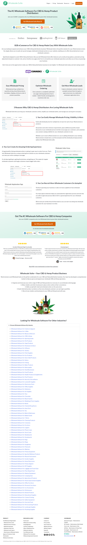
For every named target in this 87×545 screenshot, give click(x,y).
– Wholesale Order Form (8, 528)
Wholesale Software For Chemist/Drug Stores (24, 406)
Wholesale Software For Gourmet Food (22, 502)
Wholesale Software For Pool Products (22, 377)
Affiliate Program (47, 528)
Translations (46, 532)
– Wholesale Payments (8, 526)
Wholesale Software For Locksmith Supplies (23, 382)
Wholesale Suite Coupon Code (46, 541)
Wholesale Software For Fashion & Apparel (23, 329)
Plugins (49, 3)
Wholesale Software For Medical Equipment (23, 473)
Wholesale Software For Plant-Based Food (23, 471)
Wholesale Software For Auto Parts (21, 408)
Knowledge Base (27, 524)
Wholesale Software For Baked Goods (21, 415)
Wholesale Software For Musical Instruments (23, 456)
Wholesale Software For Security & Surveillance (24, 379)
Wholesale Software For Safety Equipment (23, 500)
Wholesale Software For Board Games (21, 398)
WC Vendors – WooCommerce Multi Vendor (73, 524)
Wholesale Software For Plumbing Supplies (23, 509)
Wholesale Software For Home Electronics (23, 461)
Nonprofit (46, 530)
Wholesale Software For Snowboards (21, 437)
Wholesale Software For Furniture (20, 425)
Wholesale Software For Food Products (22, 372)
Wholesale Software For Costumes (20, 423)
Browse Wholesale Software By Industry (21, 325)
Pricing (54, 3)
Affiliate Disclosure (48, 526)
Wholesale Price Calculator (29, 534)
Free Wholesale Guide (28, 532)
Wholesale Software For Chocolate (21, 396)
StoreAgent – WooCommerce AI (71, 529)
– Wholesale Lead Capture (9, 530)
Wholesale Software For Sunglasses (21, 444)
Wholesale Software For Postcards (20, 447)
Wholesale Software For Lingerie (20, 427)
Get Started (79, 3)
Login (73, 3)
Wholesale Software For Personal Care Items (23, 485)
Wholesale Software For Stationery (21, 389)
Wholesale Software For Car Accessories (22, 487)
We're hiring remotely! (69, 535)
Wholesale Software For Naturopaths (21, 367)
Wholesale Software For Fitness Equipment (23, 451)
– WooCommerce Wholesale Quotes (11, 532)
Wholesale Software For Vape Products (22, 343)
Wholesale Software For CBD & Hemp (21, 336)
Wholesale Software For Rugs (19, 439)
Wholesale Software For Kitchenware (21, 490)
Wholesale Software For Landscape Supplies (23, 507)
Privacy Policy (47, 522)
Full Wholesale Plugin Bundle (9, 520)
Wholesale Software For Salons (19, 360)
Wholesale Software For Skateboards (21, 435)
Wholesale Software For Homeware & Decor (23, 346)
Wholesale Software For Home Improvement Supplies (26, 480)
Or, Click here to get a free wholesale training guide (43, 228)
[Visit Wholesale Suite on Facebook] (45, 535)
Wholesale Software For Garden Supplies (22, 459)
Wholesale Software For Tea (19, 410)
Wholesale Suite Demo (8, 537)
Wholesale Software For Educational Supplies (23, 495)
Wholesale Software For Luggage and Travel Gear (25, 468)
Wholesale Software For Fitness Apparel (22, 463)
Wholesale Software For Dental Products (22, 492)
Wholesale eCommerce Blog (29, 522)
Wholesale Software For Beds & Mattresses (23, 413)
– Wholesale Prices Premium (9, 524)
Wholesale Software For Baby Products (22, 365)
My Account (26, 520)
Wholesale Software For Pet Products (21, 341)
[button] (43, 325)
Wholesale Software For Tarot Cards (21, 432)
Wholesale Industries (28, 530)
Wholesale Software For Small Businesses (22, 370)
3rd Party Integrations (28, 526)
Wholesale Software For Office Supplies (22, 386)
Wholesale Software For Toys (19, 394)
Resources (67, 3)
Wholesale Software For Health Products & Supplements (26, 374)
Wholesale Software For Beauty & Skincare (23, 333)
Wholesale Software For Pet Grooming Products (24, 504)
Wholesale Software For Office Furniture (22, 483)
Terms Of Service (47, 524)
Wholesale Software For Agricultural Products (24, 478)
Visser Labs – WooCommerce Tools (71, 526)
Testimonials (60, 3)
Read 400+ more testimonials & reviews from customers (43, 266)
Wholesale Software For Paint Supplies (22, 353)
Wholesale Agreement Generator (30, 535)
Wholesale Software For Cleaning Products (23, 420)
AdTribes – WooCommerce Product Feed (73, 528)
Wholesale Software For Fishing (20, 362)
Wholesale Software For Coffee (19, 331)
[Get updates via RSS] (54, 535)
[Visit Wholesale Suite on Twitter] (47, 535)
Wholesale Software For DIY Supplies (21, 466)
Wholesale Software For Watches (20, 449)
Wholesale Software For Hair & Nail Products (23, 358)
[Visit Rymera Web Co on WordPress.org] (49, 535)
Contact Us (46, 520)
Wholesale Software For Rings (19, 442)
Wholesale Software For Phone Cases (21, 430)
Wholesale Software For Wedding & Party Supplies (25, 401)
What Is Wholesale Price (28, 528)
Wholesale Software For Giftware (20, 348)
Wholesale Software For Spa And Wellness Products (25, 454)
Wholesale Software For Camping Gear (22, 475)
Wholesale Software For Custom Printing (22, 497)
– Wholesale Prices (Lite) (8, 522)
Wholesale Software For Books (19, 403)
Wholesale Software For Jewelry (20, 350)
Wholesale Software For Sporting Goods (22, 338)
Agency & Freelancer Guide (9, 534)
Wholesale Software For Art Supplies (21, 391)
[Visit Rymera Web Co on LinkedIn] (51, 535)
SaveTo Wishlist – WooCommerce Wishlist (73, 531)
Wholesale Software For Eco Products (21, 355)
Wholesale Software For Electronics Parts (22, 384)
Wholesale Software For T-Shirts (20, 418)
